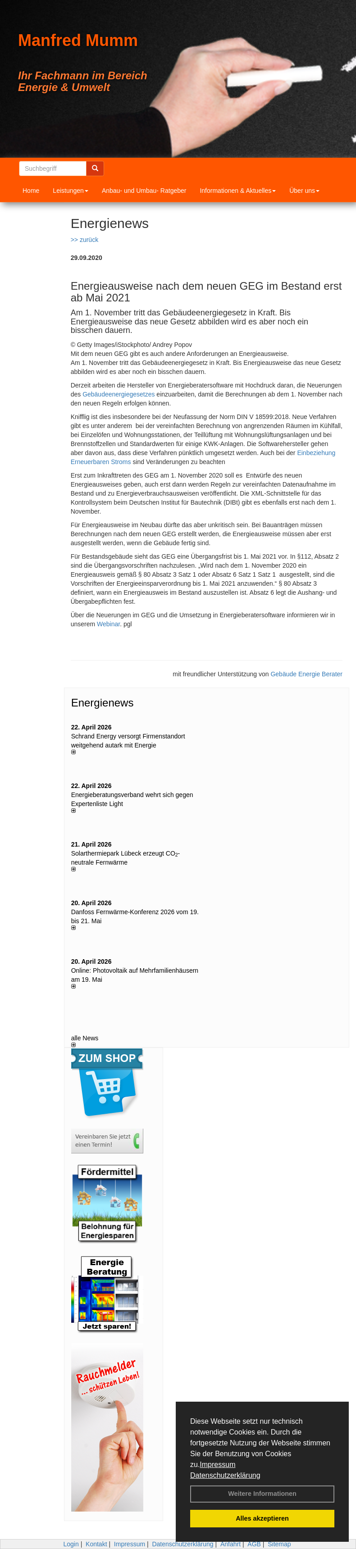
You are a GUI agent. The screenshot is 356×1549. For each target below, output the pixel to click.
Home (31, 190)
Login (70, 1544)
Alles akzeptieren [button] (262, 1518)
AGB (254, 1544)
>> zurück (84, 239)
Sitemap (279, 1544)
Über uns (304, 190)
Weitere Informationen (262, 1493)
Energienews (102, 703)
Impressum (217, 1464)
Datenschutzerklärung (225, 1475)
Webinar (108, 624)
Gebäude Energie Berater (306, 674)
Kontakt (96, 1544)
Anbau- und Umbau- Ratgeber (144, 190)
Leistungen (70, 190)
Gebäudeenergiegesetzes (118, 394)
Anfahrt (230, 1544)
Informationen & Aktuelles (238, 190)
